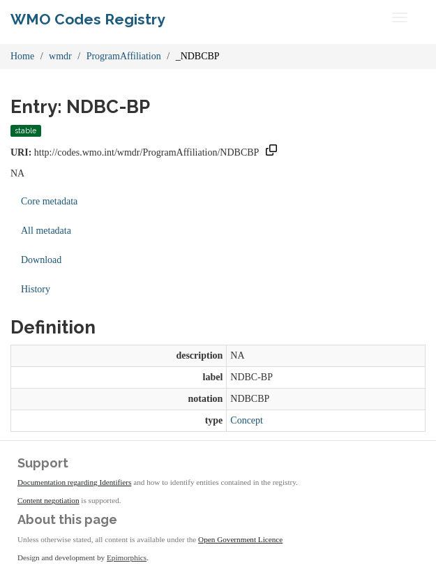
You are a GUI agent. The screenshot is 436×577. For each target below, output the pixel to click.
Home (22, 56)
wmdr (60, 56)
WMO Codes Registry (87, 19)
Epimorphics (126, 557)
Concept (246, 420)
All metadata (46, 230)
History (35, 289)
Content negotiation (48, 500)
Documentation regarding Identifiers (74, 482)
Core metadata (49, 201)
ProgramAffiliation (124, 56)
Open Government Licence (240, 539)
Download (41, 260)
